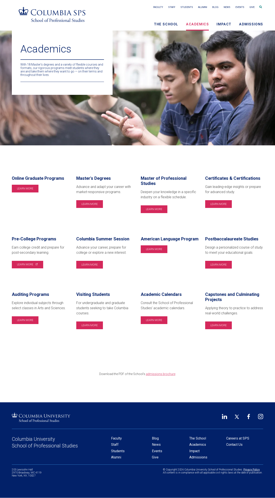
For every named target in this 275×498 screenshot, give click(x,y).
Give (252, 7)
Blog (215, 7)
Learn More (25, 188)
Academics (197, 24)
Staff (171, 7)
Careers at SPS (237, 438)
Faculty (158, 7)
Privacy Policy (251, 469)
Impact (224, 24)
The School (166, 24)
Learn (27, 264)
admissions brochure (160, 374)
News (227, 7)
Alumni (202, 7)
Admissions (251, 24)
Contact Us (234, 445)
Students (186, 7)
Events (239, 7)
